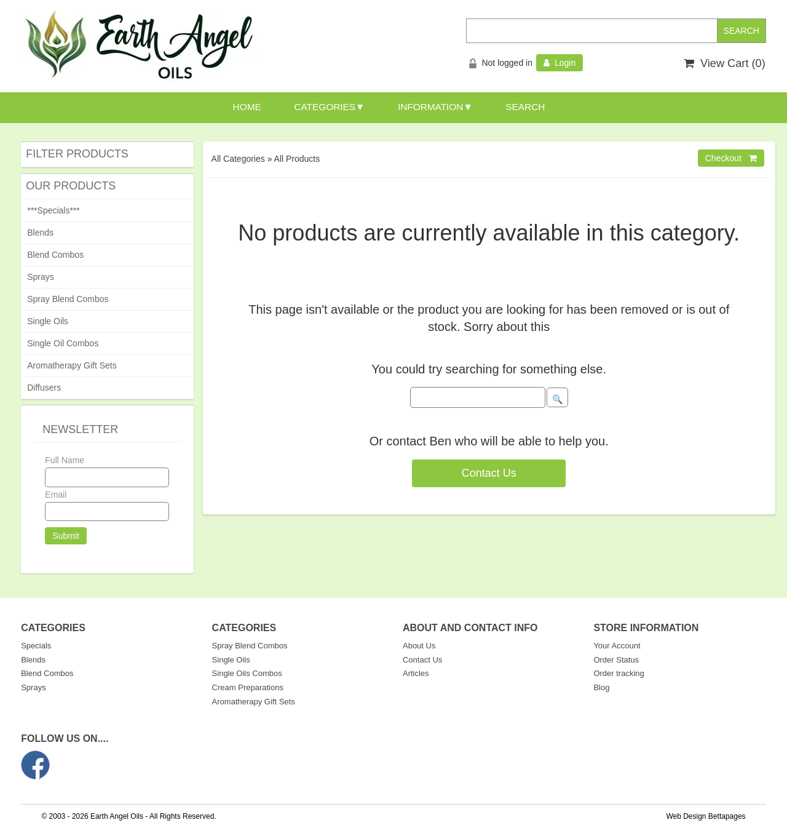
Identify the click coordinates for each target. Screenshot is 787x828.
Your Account (616, 645)
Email (55, 495)
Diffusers (44, 387)
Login (559, 62)
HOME (247, 107)
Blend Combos (55, 255)
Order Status (616, 659)
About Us (419, 645)
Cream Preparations (247, 687)
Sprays (40, 277)
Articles (416, 673)
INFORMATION (431, 107)
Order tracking (618, 673)
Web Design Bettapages (705, 816)
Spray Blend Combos (67, 299)
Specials (36, 645)
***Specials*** (53, 210)
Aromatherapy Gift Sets (72, 365)
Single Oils (47, 321)
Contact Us (489, 473)
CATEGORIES (324, 107)
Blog (601, 687)
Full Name (64, 460)
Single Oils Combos (247, 673)
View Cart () (724, 63)
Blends (40, 232)
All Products (297, 159)
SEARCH (525, 107)
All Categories (238, 159)
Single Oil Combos (62, 343)
